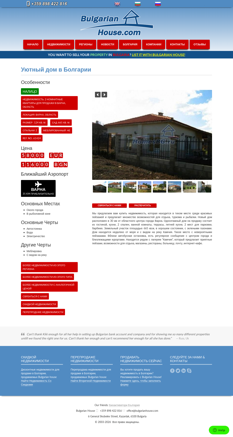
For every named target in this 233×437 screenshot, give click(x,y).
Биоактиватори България (124, 405)
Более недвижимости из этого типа (47, 276)
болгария (130, 44)
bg (137, 4)
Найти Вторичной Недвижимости (91, 380)
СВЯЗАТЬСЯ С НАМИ (109, 205)
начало (32, 44)
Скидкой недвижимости (39, 304)
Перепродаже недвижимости (43, 312)
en (117, 4)
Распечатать (142, 205)
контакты (177, 44)
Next (104, 94)
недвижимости (58, 44)
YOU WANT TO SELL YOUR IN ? (116, 55)
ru (158, 4)
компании (153, 44)
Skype (189, 370)
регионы (85, 44)
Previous (98, 94)
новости (107, 44)
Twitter (178, 370)
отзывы (199, 44)
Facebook (172, 370)
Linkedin (183, 370)
